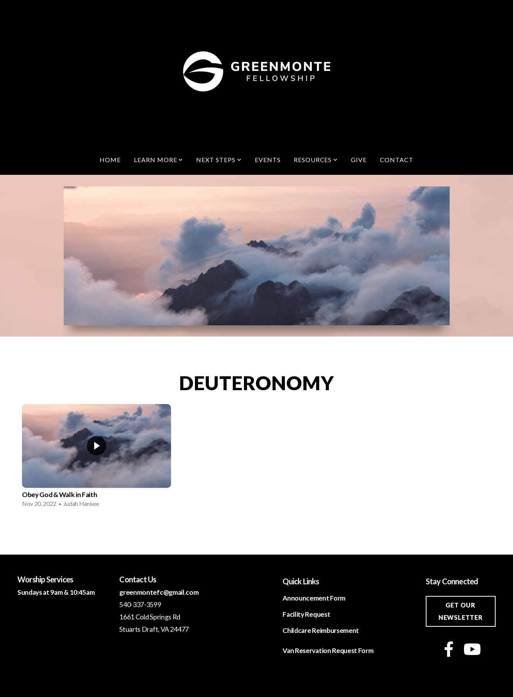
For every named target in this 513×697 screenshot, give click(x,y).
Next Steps (219, 159)
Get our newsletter (461, 611)
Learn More (158, 159)
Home (110, 159)
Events (268, 159)
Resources (316, 159)
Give (359, 159)
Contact (396, 159)
